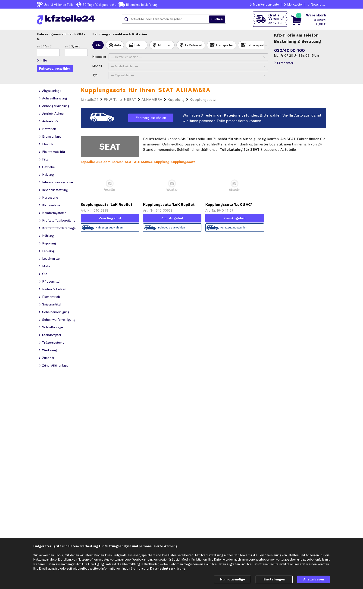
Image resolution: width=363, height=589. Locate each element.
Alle (98, 45)
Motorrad (165, 45)
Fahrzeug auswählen (151, 118)
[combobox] (167, 19)
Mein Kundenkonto (266, 4)
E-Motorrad (193, 45)
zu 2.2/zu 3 (72, 46)
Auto (117, 45)
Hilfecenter (285, 63)
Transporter (224, 45)
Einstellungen (274, 579)
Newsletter (318, 4)
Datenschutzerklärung (167, 568)
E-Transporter (257, 45)
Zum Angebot (110, 218)
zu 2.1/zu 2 (44, 46)
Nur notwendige (232, 579)
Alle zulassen (313, 579)
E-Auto (139, 45)
